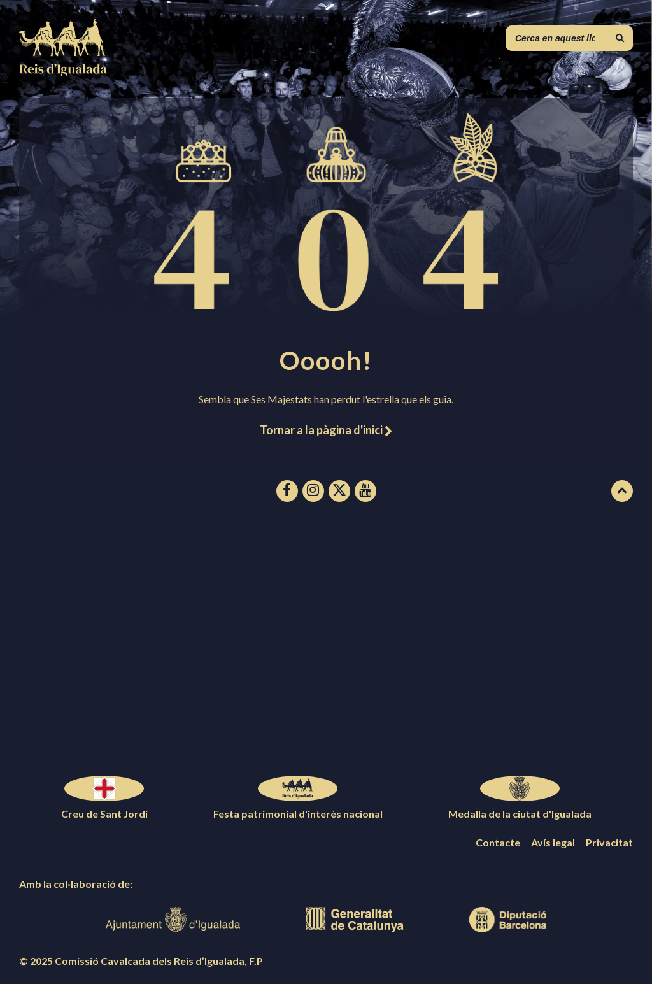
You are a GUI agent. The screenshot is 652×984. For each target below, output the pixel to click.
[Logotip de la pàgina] (63, 72)
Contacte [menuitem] (498, 842)
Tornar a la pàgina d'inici (326, 430)
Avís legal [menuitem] (553, 842)
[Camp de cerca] (569, 38)
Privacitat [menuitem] (609, 842)
